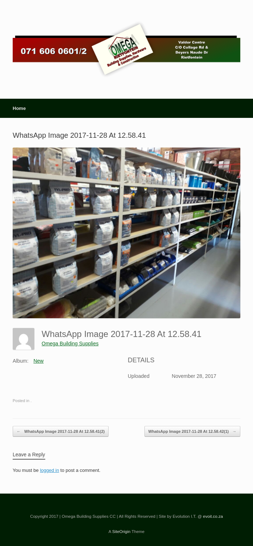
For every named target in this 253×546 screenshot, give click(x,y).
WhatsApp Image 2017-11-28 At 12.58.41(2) (61, 431)
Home (19, 108)
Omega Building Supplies (70, 343)
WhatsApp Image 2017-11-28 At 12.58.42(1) (192, 431)
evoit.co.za (213, 516)
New (38, 361)
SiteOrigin (121, 531)
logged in (49, 470)
